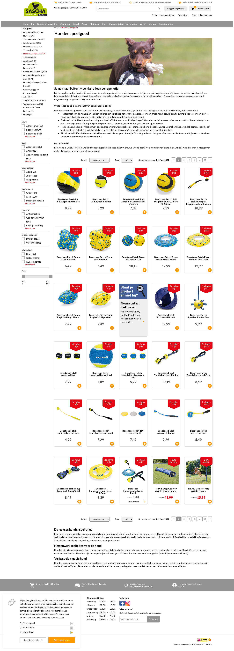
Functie (25, 212)
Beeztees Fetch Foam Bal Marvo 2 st (133, 261)
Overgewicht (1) (34, 228)
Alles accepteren (62, 640)
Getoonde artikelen (153, 163)
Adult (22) (31, 174)
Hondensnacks (32, 49)
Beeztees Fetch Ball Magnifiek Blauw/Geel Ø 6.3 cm (133, 204)
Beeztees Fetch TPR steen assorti (133, 434)
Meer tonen (30, 139)
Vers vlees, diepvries (34, 42)
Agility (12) (31, 153)
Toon (117, 163)
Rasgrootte (28, 191)
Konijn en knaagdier (47, 24)
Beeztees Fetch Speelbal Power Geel (198, 319)
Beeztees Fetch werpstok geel (198, 434)
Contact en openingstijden (163, 15)
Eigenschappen (29, 237)
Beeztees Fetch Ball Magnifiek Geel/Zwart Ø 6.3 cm (166, 204)
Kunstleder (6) (33, 264)
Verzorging (30, 52)
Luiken (27, 117)
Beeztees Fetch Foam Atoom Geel (100, 261)
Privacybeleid (199, 647)
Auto (27, 99)
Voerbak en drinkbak (34, 103)
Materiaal (27, 252)
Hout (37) (31, 256)
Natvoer (29, 38)
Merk (24, 124)
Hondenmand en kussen (30, 69)
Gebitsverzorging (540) (35, 222)
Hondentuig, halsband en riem (34, 79)
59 (205, 162)
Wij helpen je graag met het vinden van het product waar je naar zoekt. (131, 319)
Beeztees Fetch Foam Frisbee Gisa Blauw (166, 261)
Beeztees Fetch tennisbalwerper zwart (100, 434)
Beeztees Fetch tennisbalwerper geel (68, 434)
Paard (84, 24)
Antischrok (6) (33, 216)
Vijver (143, 24)
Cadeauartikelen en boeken (31, 112)
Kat (33, 24)
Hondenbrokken (33, 34)
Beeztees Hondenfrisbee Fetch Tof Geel (100, 493)
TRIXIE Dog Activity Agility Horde (198, 492)
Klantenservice (205, 15)
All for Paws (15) (34, 128)
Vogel (76, 24)
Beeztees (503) (34, 136)
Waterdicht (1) (33, 245)
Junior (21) (31, 178)
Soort (25, 145)
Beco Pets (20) (33, 132)
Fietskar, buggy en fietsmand (31, 94)
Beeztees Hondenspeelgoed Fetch (133, 493)
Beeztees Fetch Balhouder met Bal (101, 203)
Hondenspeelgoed (34, 56)
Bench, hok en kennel (35, 74)
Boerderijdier (116, 24)
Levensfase (27, 170)
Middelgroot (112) (35, 203)
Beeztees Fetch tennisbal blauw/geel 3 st (133, 377)
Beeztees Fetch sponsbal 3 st (68, 376)
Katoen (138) (33, 260)
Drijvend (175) (33, 241)
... (199, 162)
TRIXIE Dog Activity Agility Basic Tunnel (166, 492)
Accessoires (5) (34, 149)
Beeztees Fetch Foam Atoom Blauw (68, 261)
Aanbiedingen (166, 24)
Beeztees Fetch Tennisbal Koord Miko (166, 376)
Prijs (24, 273)
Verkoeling (29, 60)
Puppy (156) (32, 182)
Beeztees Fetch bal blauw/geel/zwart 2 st (68, 203)
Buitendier (131, 24)
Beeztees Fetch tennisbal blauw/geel (101, 376)
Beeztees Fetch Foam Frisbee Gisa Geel (198, 261)
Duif (104, 24)
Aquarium (65, 24)
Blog (194, 15)
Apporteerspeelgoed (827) (37, 159)
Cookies (209, 647)
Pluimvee (94, 24)
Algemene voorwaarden (182, 647)
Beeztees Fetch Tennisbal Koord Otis (198, 376)
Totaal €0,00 (203, 9)
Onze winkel (183, 15)
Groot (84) (31, 195)
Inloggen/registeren (175, 8)
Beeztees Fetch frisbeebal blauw (166, 319)
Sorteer (84, 163)
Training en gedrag (33, 106)
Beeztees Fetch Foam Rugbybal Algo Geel (100, 319)
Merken (152, 24)
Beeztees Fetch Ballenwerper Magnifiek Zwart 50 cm (198, 204)
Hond (26, 24)
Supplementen (32, 45)
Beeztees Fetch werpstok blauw (166, 434)
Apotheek (30, 63)
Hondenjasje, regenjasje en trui (35, 87)
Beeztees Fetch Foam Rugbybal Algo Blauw (68, 319)
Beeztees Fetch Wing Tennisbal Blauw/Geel (68, 492)
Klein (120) (31, 199)
